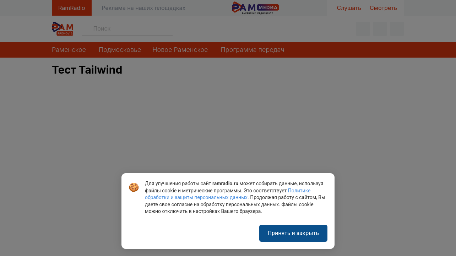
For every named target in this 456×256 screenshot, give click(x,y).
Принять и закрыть (293, 233)
